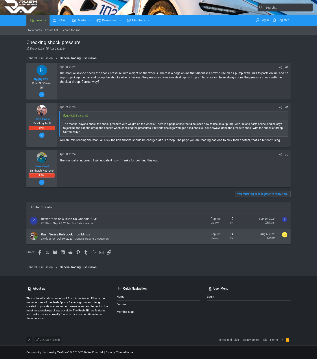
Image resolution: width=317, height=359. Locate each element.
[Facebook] (289, 352)
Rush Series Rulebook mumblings (65, 234)
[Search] (285, 7)
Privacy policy (250, 339)
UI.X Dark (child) (48, 339)
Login (210, 296)
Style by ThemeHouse (119, 352)
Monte (271, 238)
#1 (286, 67)
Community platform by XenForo (64, 352)
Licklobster (48, 238)
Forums (121, 304)
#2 (286, 107)
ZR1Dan (46, 223)
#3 (286, 154)
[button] (90, 20)
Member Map (125, 311)
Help (264, 339)
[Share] (281, 67)
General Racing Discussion (92, 238)
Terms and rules (228, 339)
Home (120, 296)
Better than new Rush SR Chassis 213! (69, 219)
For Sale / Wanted (83, 223)
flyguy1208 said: (73, 115)
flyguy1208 (37, 48)
